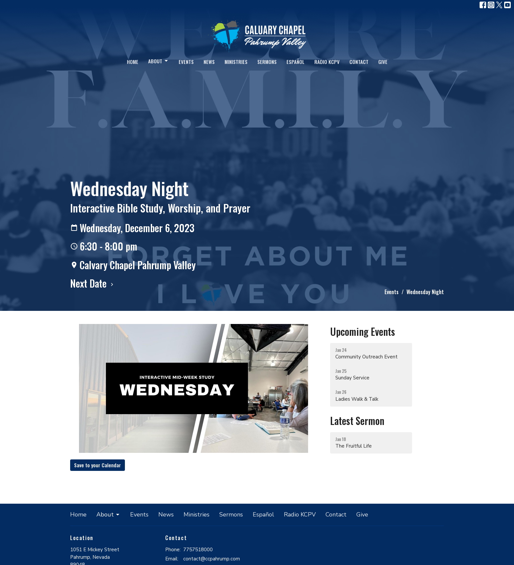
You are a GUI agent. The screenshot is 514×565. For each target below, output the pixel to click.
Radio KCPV (327, 61)
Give (382, 61)
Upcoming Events (362, 331)
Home (132, 61)
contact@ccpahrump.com (211, 558)
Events (186, 61)
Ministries (236, 61)
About (158, 61)
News (209, 61)
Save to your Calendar (97, 465)
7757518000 (198, 549)
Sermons (267, 61)
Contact (358, 61)
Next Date (92, 283)
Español (296, 61)
